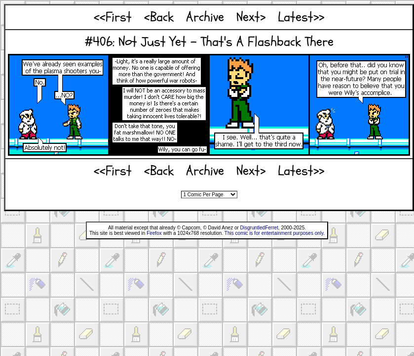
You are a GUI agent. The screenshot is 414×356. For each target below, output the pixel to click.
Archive (205, 17)
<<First (113, 17)
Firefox (154, 233)
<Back (159, 17)
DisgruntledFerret (259, 227)
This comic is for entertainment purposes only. (275, 233)
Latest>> (301, 17)
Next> (250, 17)
